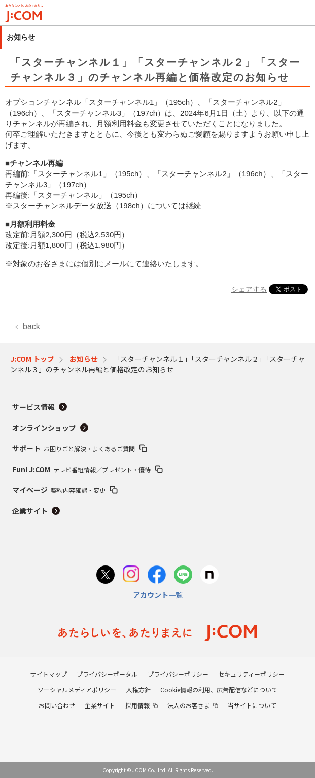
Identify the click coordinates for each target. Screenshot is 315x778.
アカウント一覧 (158, 595)
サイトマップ (48, 673)
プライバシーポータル (107, 673)
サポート (73, 448)
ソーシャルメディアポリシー (77, 689)
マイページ (59, 490)
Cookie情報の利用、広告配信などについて (218, 689)
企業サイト (30, 511)
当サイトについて (252, 705)
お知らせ (83, 358)
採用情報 (137, 705)
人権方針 (138, 689)
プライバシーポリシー (178, 673)
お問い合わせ (57, 705)
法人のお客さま (188, 705)
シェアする (249, 289)
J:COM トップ (32, 358)
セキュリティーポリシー (251, 673)
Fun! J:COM (81, 469)
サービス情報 (33, 407)
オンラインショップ (44, 427)
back (31, 326)
